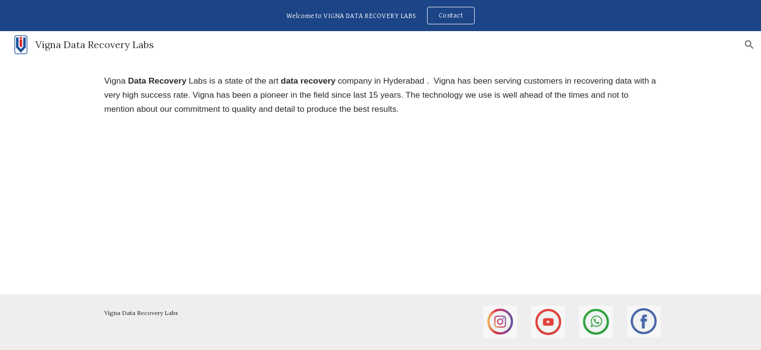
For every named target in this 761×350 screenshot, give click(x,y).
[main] (380, 95)
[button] (749, 44)
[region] (380, 15)
